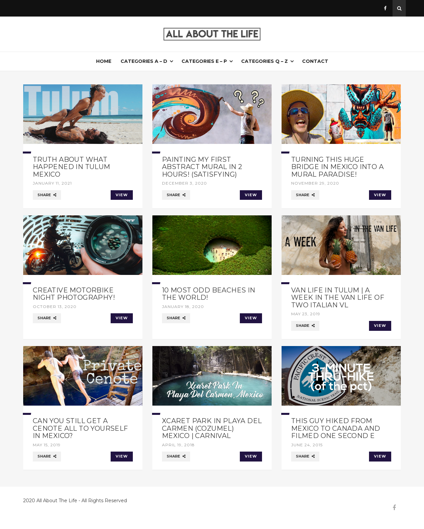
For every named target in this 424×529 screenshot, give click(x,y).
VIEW (122, 195)
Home (103, 61)
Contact (315, 61)
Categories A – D (144, 61)
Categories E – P (204, 61)
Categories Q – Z (264, 61)
